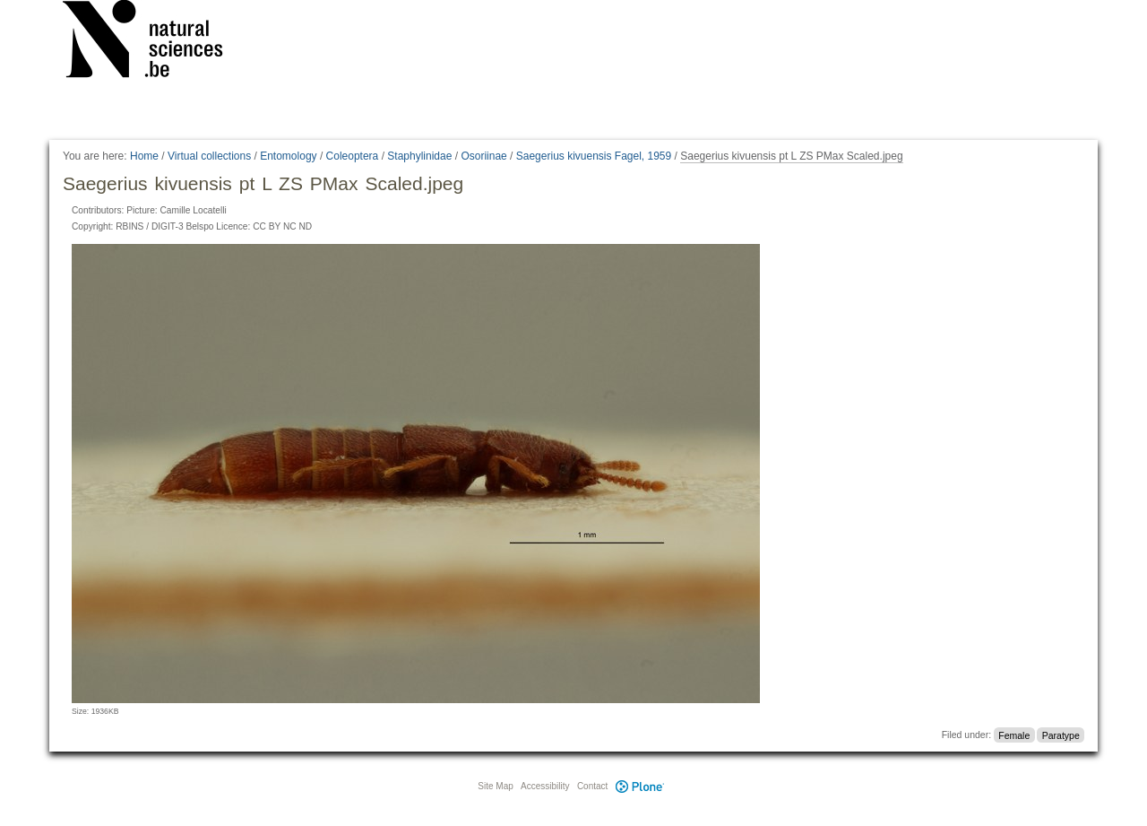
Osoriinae (483, 156)
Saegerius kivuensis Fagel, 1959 (593, 156)
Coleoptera (352, 156)
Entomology (288, 156)
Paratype (1061, 734)
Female (1014, 734)
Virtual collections (209, 156)
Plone (639, 786)
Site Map (495, 786)
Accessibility (545, 786)
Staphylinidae (419, 156)
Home (144, 156)
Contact (592, 786)
